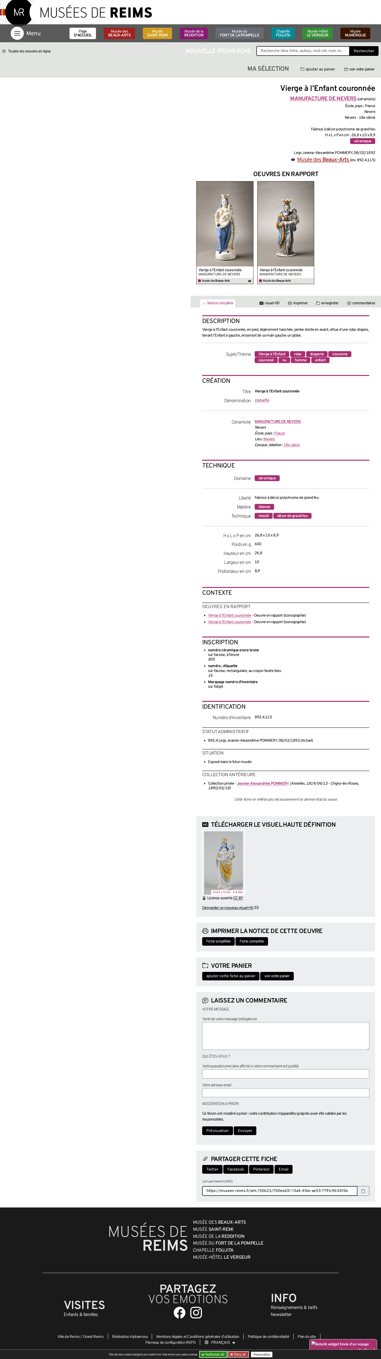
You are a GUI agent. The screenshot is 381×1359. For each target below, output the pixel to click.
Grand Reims (93, 1336)
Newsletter (281, 1315)
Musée (157, 33)
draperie (317, 354)
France (279, 433)
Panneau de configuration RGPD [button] (170, 1342)
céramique (362, 141)
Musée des (119, 33)
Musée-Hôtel (317, 33)
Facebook (235, 1169)
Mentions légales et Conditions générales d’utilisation (197, 1336)
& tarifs (294, 1308)
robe (298, 354)
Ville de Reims (68, 1336)
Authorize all (213, 1354)
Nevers (269, 439)
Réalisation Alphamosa (129, 1336)
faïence (264, 507)
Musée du (239, 33)
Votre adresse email (216, 1085)
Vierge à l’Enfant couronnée (220, 270)
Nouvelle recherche (219, 51)
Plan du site (307, 1336)
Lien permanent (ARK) (217, 1182)
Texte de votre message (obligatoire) (229, 1019)
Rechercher (364, 51)
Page (83, 33)
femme (300, 360)
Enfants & (81, 1315)
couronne (339, 354)
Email (283, 1169)
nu (284, 360)
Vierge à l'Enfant (272, 354)
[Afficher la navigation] (17, 33)
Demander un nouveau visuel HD (227, 908)
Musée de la (193, 33)
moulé (264, 516)
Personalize (261, 1354)
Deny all (239, 1354)
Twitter (212, 1169)
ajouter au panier (318, 69)
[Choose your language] (220, 1343)
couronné (266, 360)
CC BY (238, 898)
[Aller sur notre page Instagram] (196, 1312)
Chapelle (283, 33)
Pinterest (261, 1169)
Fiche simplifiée (218, 941)
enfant (320, 360)
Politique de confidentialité (268, 1336)
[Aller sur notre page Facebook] (179, 1312)
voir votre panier (359, 69)
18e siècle (292, 445)
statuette (262, 400)
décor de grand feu (292, 516)
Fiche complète (252, 941)
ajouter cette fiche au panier (230, 976)
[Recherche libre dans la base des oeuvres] (303, 51)
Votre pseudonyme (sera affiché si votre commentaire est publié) (250, 1066)
